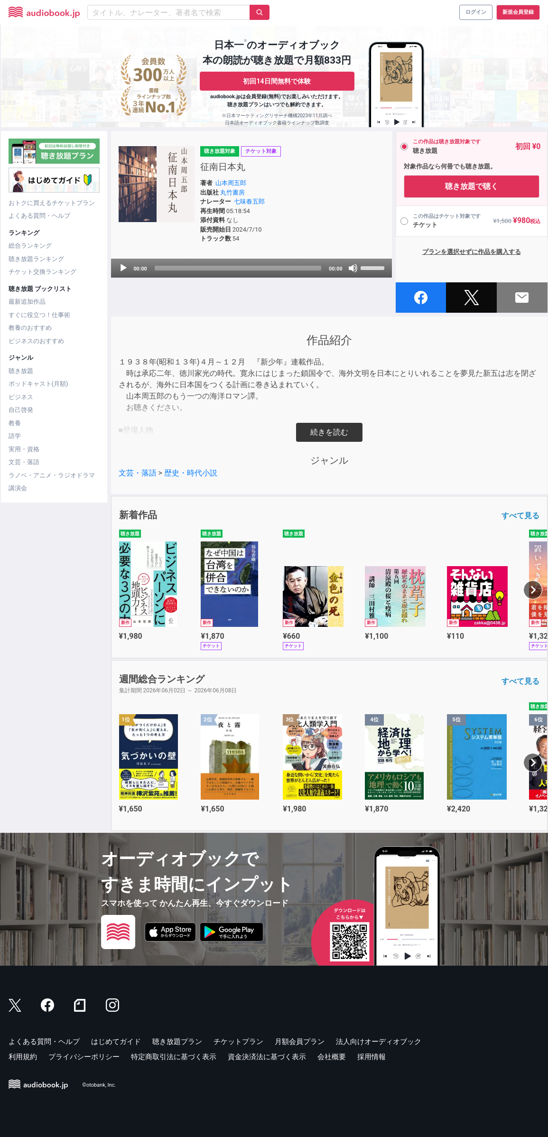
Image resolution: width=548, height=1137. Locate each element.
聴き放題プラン (177, 1041)
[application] (251, 268)
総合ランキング (30, 245)
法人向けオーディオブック (378, 1041)
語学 (15, 435)
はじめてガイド (116, 1041)
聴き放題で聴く (471, 186)
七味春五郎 (249, 201)
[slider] (238, 268)
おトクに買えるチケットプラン (52, 202)
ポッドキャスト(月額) (38, 383)
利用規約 (23, 1057)
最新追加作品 (27, 301)
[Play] (123, 268)
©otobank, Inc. (99, 1085)
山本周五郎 (230, 182)
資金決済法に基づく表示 (267, 1057)
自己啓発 (21, 409)
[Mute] (353, 268)
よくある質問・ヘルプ (39, 215)
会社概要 (331, 1057)
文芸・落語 (24, 462)
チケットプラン (238, 1041)
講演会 (18, 488)
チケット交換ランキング (42, 271)
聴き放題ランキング (36, 258)
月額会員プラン (300, 1041)
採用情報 (371, 1057)
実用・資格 (24, 449)
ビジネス (21, 397)
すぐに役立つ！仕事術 (39, 314)
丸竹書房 (232, 192)
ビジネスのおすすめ (36, 341)
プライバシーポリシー (84, 1057)
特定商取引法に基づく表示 (173, 1057)
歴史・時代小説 (190, 472)
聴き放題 (21, 370)
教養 (15, 423)
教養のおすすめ (30, 327)
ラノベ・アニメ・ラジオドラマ (52, 475)
